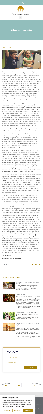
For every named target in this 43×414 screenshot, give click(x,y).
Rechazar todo (17, 410)
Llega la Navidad (20, 294)
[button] (20, 17)
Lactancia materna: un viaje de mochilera (26, 312)
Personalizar (7, 410)
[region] (17, 404)
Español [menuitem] (24, 3)
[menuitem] (18, 3)
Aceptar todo (28, 410)
